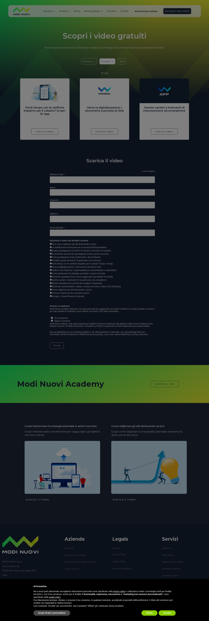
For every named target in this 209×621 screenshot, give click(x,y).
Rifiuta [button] (149, 613)
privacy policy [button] (119, 591)
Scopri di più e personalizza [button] (51, 613)
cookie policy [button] (54, 597)
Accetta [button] (167, 613)
